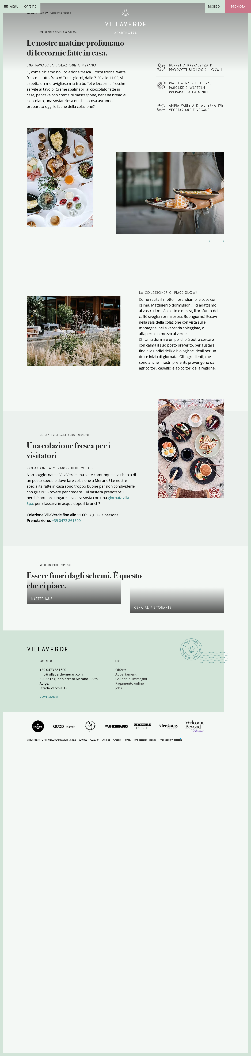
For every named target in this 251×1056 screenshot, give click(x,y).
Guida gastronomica (177, 871)
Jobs (118, 993)
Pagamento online (129, 989)
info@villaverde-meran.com (61, 980)
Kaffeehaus (74, 863)
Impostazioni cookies (145, 1045)
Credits (117, 1045)
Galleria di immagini (131, 984)
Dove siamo (49, 1002)
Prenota (238, 6)
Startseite (32, 114)
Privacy (127, 1045)
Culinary (43, 114)
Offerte (30, 6)
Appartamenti (126, 980)
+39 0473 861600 (66, 731)
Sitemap (106, 1045)
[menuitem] (146, 975)
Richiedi (214, 6)
